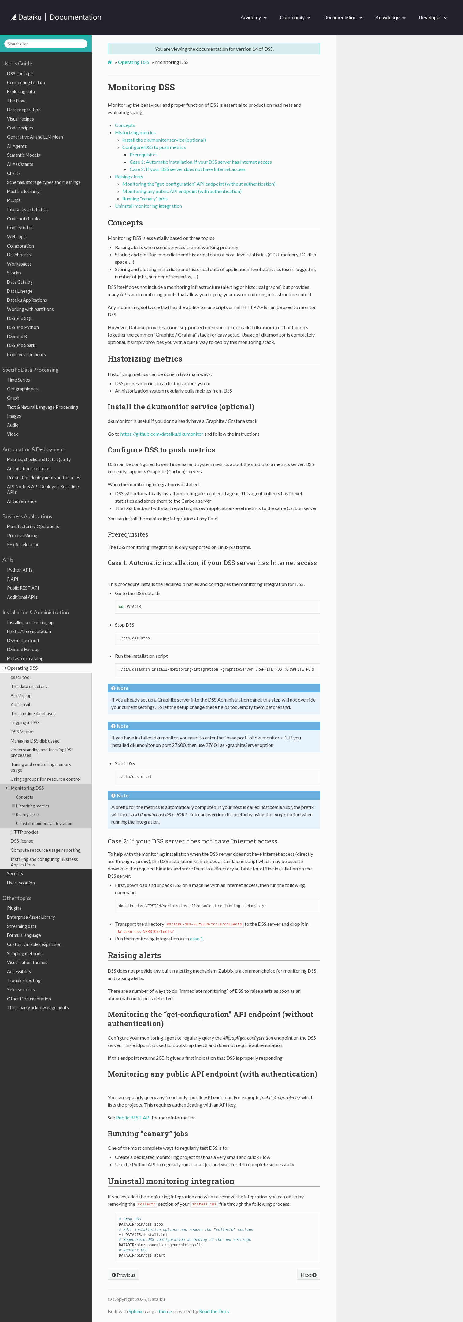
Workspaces (19, 263)
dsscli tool (21, 677)
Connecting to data (26, 82)
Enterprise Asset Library (31, 917)
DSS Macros (23, 731)
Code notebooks (23, 218)
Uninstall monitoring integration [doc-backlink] (171, 1181)
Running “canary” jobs (145, 198)
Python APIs (19, 569)
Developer (430, 17)
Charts (13, 173)
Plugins (14, 908)
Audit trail (20, 704)
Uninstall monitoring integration (44, 823)
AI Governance (22, 501)
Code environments (26, 354)
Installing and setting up (30, 622)
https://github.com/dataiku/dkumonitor (161, 434)
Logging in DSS (25, 722)
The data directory (29, 686)
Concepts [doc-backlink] (125, 222)
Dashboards (19, 254)
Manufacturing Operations (33, 526)
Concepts (24, 797)
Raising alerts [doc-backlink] (134, 955)
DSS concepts (21, 73)
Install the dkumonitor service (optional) (164, 140)
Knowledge (388, 17)
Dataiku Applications (27, 300)
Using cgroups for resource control (46, 779)
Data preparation (24, 109)
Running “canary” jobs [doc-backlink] (148, 1133)
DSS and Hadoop (23, 649)
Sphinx (136, 1311)
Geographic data (23, 388)
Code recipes (20, 127)
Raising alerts (25, 814)
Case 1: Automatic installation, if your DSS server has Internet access (201, 162)
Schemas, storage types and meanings (44, 182)
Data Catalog (20, 282)
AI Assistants (20, 164)
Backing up (21, 695)
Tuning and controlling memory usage (41, 767)
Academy (251, 17)
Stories (14, 272)
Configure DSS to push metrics (154, 147)
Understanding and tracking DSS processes (42, 752)
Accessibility (19, 971)
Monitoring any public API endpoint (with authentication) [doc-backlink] (212, 1073)
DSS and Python (23, 327)
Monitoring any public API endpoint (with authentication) (182, 191)
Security (15, 873)
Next (309, 1275)
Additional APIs (22, 597)
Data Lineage (19, 291)
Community (292, 17)
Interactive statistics (27, 209)
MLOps (14, 200)
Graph (13, 397)
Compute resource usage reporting (45, 850)
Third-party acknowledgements (38, 1007)
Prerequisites (143, 154)
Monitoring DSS (25, 788)
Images (14, 416)
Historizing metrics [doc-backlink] (145, 358)
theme (165, 1311)
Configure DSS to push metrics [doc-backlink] (161, 449)
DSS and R (17, 336)
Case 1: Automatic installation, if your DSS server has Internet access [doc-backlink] (212, 562)
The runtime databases (33, 713)
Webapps (16, 236)
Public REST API (23, 587)
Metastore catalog (25, 658)
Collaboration (20, 245)
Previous (123, 1275)
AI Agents (17, 146)
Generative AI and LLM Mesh (35, 137)
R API (12, 579)
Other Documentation (29, 998)
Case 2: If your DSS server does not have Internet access (188, 169)
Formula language (24, 935)
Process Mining (22, 535)
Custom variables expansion (34, 944)
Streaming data (21, 926)
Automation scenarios (28, 468)
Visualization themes (27, 962)
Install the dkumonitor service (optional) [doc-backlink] (181, 406)
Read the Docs (214, 1311)
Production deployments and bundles (43, 477)
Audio (13, 425)
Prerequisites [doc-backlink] (128, 534)
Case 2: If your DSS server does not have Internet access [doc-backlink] (192, 841)
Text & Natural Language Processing (42, 407)
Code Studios (20, 227)
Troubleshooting (23, 980)
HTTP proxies (25, 832)
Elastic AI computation (29, 631)
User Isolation (21, 882)
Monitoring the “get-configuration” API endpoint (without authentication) (199, 184)
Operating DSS (20, 668)
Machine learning (23, 191)
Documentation (340, 17)
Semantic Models (23, 155)
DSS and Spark (21, 345)
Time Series (18, 379)
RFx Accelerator (23, 544)
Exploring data (21, 91)
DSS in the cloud (23, 640)
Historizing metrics (30, 805)
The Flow (16, 100)
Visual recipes (20, 118)
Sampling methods (25, 953)
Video (13, 434)
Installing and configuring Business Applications (44, 862)
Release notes (21, 989)
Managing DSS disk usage (35, 740)
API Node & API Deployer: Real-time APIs (43, 489)
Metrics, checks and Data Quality (39, 459)
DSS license (22, 840)
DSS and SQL (19, 318)
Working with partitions (30, 309)
